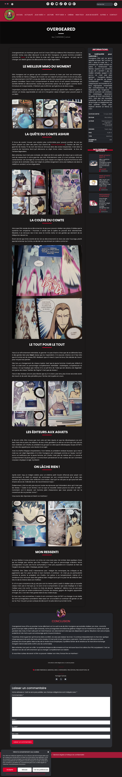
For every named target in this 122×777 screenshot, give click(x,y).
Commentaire (18, 695)
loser (23, 57)
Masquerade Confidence (104, 195)
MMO (56, 670)
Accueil (19, 15)
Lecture (50, 15)
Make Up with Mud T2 (104, 177)
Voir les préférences (41, 770)
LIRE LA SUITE (102, 169)
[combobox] (104, 4)
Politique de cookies (11, 774)
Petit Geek (61, 15)
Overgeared (62, 670)
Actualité (29, 15)
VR (88, 670)
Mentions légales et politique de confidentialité (31, 774)
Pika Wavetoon (81, 670)
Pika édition (71, 670)
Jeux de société (91, 15)
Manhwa (51, 670)
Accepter (10, 770)
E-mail (15, 727)
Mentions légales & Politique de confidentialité (68, 755)
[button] (48, 752)
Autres (104, 15)
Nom (14, 719)
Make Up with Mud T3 (104, 156)
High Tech (79, 15)
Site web (15, 734)
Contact (113, 15)
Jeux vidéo (40, 15)
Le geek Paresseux (41, 670)
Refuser (24, 770)
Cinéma (71, 15)
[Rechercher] (115, 4)
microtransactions (58, 144)
